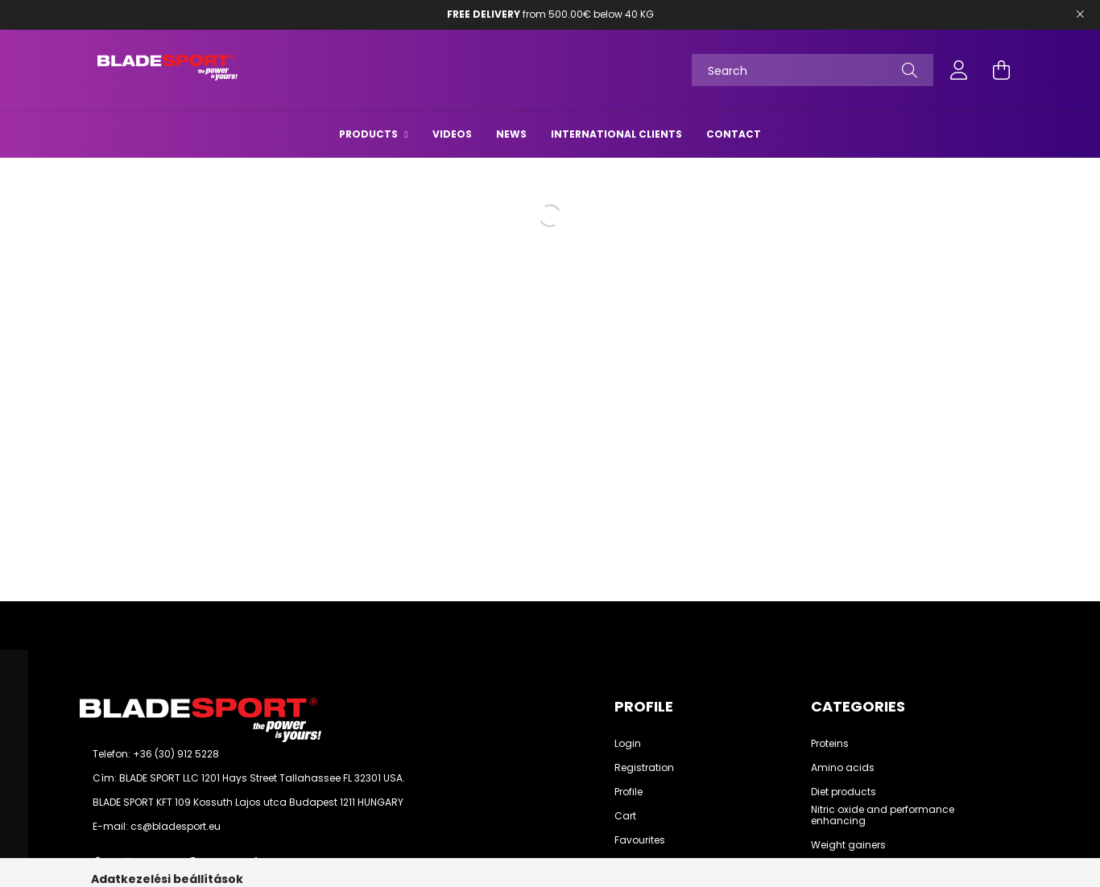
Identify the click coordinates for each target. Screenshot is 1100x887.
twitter (160, 863)
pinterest (192, 863)
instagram (128, 863)
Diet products (843, 792)
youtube (225, 863)
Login (627, 743)
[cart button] (1001, 70)
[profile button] (959, 70)
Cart (625, 816)
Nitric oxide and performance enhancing (882, 815)
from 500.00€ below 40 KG (550, 14)
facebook (96, 863)
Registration (644, 768)
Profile (628, 792)
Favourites (639, 840)
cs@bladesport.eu (175, 826)
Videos (452, 134)
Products (369, 134)
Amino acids (843, 768)
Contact (733, 134)
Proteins (830, 743)
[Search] (812, 70)
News (511, 134)
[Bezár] (1080, 14)
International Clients (616, 134)
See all (827, 869)
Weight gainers (848, 845)
